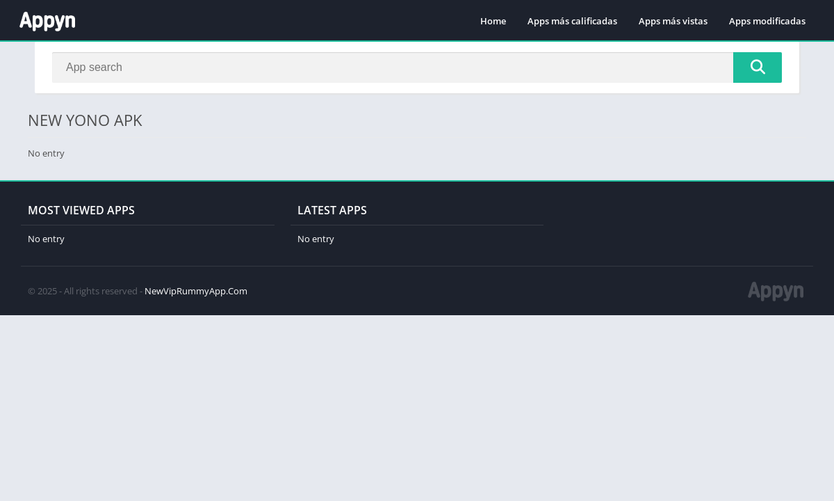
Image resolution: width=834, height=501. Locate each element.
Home (493, 21)
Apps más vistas (673, 21)
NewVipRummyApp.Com (196, 291)
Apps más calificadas (572, 21)
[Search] (417, 67)
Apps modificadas (767, 21)
